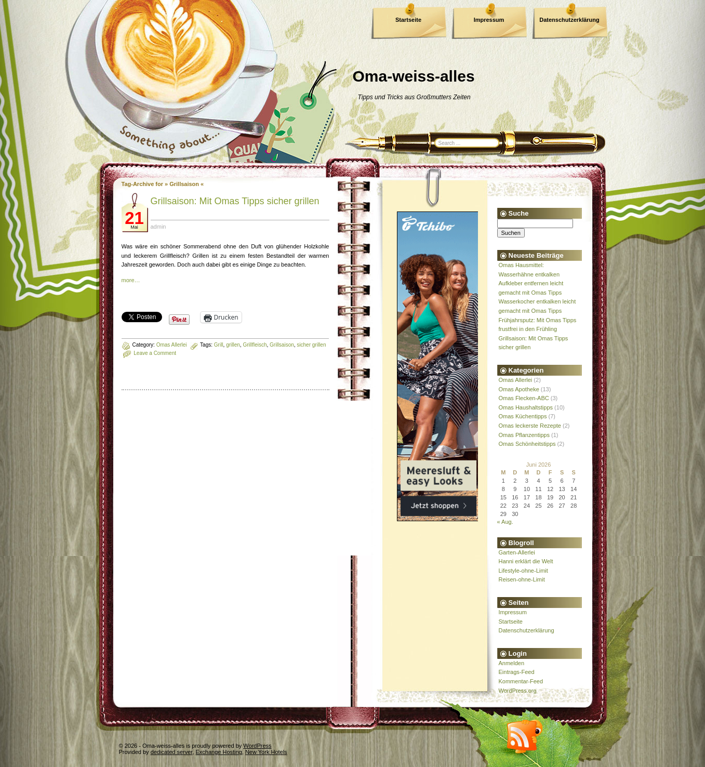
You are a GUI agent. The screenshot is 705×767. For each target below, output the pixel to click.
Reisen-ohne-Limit (522, 579)
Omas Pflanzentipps (524, 435)
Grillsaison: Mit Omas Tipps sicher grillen (235, 201)
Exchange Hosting (219, 752)
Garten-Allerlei (517, 552)
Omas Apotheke (519, 389)
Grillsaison (282, 345)
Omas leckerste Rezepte (530, 425)
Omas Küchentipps (523, 416)
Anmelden (512, 663)
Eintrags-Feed (517, 672)
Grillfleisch (255, 345)
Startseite (408, 20)
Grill (218, 345)
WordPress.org (518, 690)
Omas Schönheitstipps (527, 444)
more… (131, 280)
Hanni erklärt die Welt (526, 561)
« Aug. (505, 522)
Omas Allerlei (171, 345)
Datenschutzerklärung (569, 20)
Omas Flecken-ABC (524, 398)
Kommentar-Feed (521, 681)
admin (158, 226)
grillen (233, 345)
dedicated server (172, 752)
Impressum (489, 20)
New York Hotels (266, 752)
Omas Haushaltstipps (526, 407)
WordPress (257, 746)
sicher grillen (311, 345)
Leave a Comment (155, 353)
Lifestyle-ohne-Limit (523, 570)
